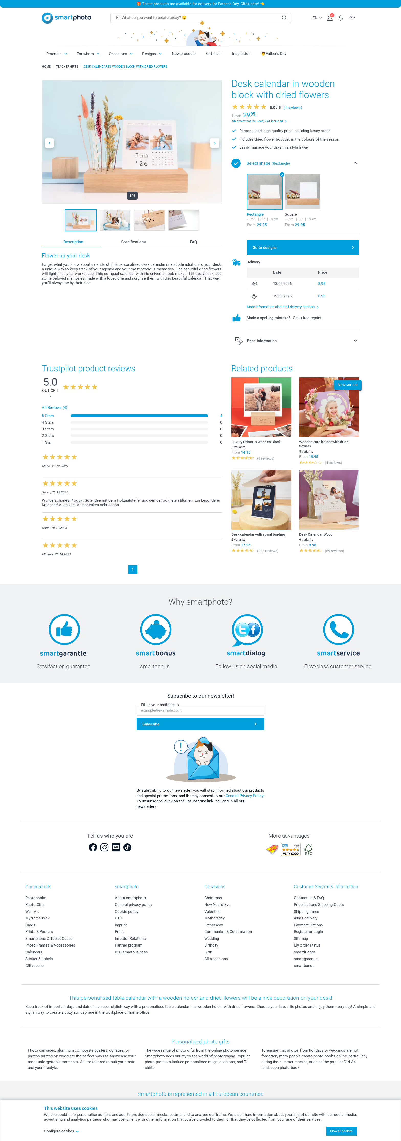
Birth (208, 952)
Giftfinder (214, 53)
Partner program (128, 945)
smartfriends (305, 952)
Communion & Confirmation (228, 931)
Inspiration (241, 53)
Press (120, 931)
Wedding (211, 938)
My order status (307, 945)
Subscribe (150, 724)
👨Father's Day (273, 53)
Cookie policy (126, 911)
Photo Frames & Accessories (50, 945)
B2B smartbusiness (131, 952)
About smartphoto (130, 898)
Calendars (33, 952)
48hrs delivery (305, 918)
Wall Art (32, 911)
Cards (30, 925)
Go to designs (265, 247)
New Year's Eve (217, 904)
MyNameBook (37, 918)
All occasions (216, 958)
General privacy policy (133, 904)
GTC (118, 918)
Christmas (213, 898)
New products (184, 53)
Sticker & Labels (39, 958)
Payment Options (308, 925)
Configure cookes (61, 1131)
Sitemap (301, 938)
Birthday (211, 945)
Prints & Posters (39, 931)
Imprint (121, 925)
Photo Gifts (35, 904)
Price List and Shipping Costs (319, 904)
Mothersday (214, 918)
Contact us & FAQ (309, 898)
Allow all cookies (340, 1131)
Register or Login (308, 931)
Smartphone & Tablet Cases (49, 938)
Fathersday (213, 925)
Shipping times (306, 911)
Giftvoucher (35, 965)
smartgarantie (306, 958)
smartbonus (304, 965)
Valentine (212, 911)
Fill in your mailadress (160, 705)
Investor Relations (130, 938)
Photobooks (35, 898)
